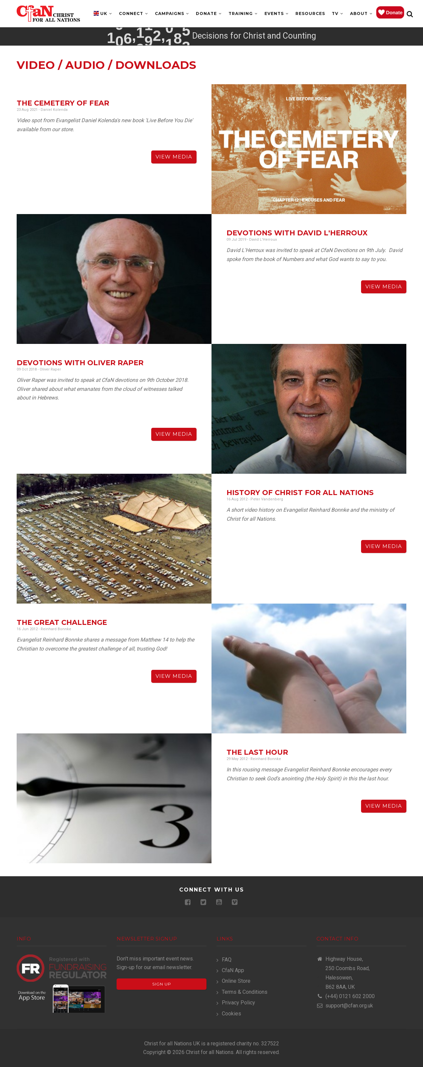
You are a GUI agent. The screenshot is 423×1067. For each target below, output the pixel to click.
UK (106, 13)
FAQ (226, 959)
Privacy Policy (238, 1002)
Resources (310, 13)
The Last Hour (257, 752)
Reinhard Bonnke (56, 629)
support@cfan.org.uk (344, 1005)
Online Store (236, 981)
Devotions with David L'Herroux (296, 233)
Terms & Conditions (244, 992)
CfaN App (233, 970)
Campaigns (172, 13)
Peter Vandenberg (266, 499)
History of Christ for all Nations (300, 492)
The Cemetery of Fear (63, 103)
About (361, 13)
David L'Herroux (263, 239)
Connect (133, 13)
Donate (209, 13)
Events (276, 13)
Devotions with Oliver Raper (80, 363)
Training (243, 13)
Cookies (231, 1013)
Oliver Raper (50, 369)
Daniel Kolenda (54, 110)
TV (337, 13)
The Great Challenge (62, 622)
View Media (174, 156)
